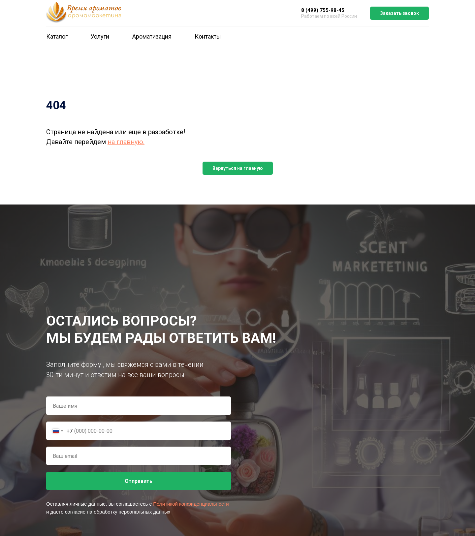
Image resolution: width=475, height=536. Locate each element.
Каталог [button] (57, 36)
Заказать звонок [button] (399, 13)
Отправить (138, 481)
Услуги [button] (100, 36)
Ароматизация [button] (152, 36)
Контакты (208, 36)
